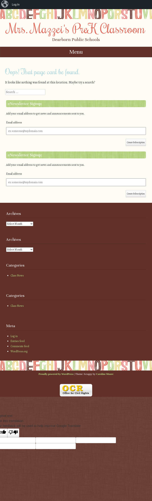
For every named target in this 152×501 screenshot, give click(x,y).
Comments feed (19, 346)
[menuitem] (5, 4)
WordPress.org (19, 351)
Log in (14, 336)
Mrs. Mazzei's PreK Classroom (76, 28)
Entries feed (17, 341)
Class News (17, 275)
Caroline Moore (104, 373)
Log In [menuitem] (15, 4)
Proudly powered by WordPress (56, 373)
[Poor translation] (13, 433)
